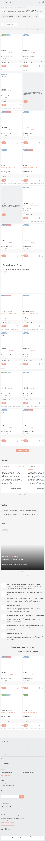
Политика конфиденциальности (8, 825)
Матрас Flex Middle (6, 95)
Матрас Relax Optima (28, 431)
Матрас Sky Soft (27, 716)
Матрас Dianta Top (28, 354)
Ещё (2, 518)
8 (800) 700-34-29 (6, 773)
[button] (19, 494)
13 (6, 135)
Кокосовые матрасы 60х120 (9, 510)
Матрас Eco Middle (28, 133)
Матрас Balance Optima (7, 56)
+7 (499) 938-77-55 (28, 773)
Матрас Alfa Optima (6, 317)
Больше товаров (22, 450)
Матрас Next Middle (6, 354)
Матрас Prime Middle (28, 208)
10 (6, 97)
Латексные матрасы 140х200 (28, 514)
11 (28, 318)
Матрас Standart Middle (29, 56)
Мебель (35, 651)
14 (6, 395)
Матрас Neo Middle (6, 171)
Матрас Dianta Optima (6, 393)
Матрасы (4, 651)
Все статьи (23, 575)
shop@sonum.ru (5, 775)
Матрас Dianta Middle (28, 393)
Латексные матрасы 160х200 (28, 510)
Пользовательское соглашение (8, 822)
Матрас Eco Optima (6, 133)
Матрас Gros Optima (6, 246)
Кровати (12, 651)
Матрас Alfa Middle (28, 317)
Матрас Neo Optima (28, 171)
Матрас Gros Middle (28, 246)
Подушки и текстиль (24, 651)
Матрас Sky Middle (6, 431)
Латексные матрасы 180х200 (9, 514)
